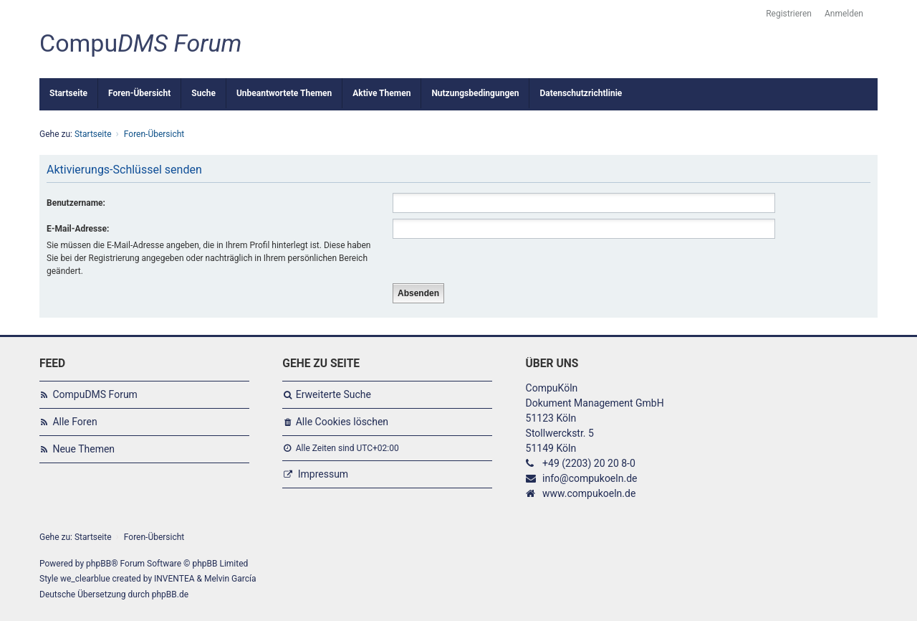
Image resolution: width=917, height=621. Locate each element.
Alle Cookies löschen (342, 421)
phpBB (98, 564)
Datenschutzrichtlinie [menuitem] (580, 93)
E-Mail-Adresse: (78, 229)
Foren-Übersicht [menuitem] (139, 93)
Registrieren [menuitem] (789, 14)
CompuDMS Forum (94, 394)
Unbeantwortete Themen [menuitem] (284, 93)
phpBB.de (170, 594)
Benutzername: (76, 203)
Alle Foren (74, 421)
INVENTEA (174, 579)
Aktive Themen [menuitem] (381, 93)
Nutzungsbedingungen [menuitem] (475, 93)
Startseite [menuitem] (68, 93)
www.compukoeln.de (588, 493)
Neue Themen (83, 449)
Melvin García (230, 579)
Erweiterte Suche (333, 394)
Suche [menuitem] (203, 93)
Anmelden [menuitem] (844, 14)
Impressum (323, 474)
